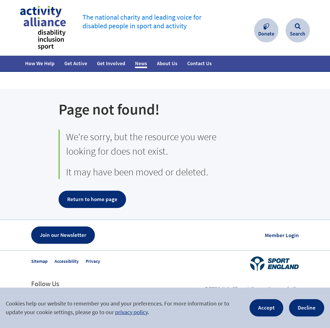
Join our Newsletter (63, 234)
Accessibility (67, 261)
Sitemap (39, 261)
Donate (266, 33)
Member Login (282, 235)
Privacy (93, 261)
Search (297, 33)
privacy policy (131, 312)
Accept (266, 307)
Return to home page (92, 199)
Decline (307, 307)
